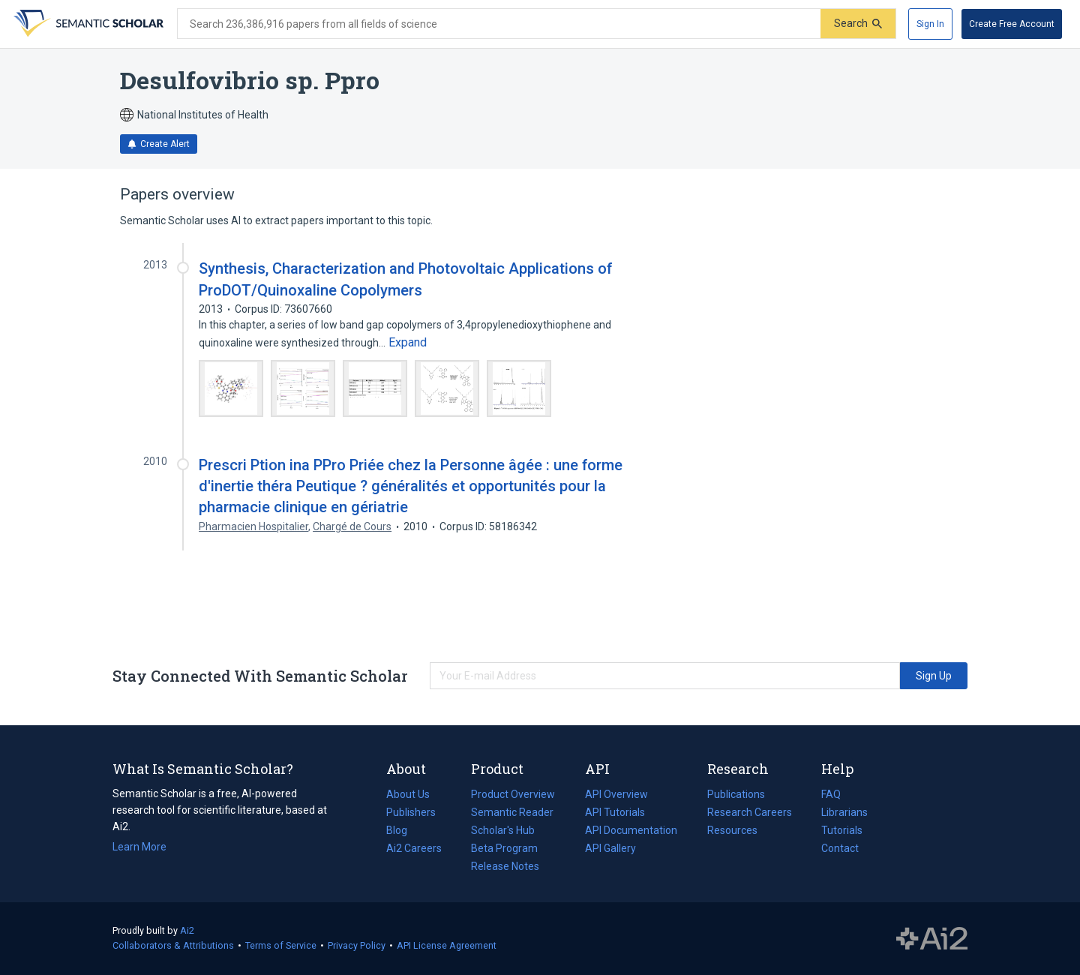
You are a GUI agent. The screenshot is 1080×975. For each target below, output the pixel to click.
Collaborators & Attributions (173, 945)
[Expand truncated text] (408, 342)
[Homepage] (87, 24)
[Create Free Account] (1012, 24)
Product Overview (513, 794)
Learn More (139, 847)
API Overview (616, 794)
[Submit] (858, 23)
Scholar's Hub (503, 830)
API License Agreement (446, 945)
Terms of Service (280, 945)
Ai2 (187, 930)
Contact (840, 848)
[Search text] (499, 24)
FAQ (831, 794)
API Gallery (610, 848)
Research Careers (749, 812)
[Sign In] (930, 24)
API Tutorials (615, 812)
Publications (736, 794)
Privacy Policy (357, 945)
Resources (732, 830)
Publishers (411, 812)
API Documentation (631, 830)
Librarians (844, 812)
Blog (402, 830)
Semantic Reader (512, 812)
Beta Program (504, 848)
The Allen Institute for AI (932, 939)
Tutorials (841, 830)
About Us (408, 794)
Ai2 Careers (414, 848)
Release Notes (505, 866)
